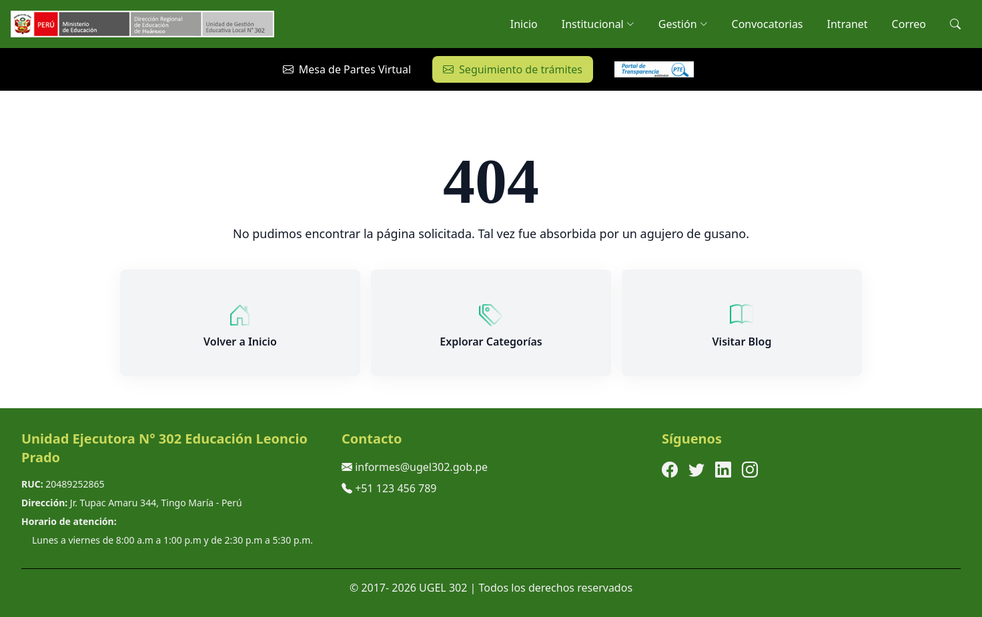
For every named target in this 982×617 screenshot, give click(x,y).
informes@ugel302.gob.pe (421, 467)
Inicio (524, 24)
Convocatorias (767, 24)
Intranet (847, 24)
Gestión (683, 24)
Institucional (598, 24)
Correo (909, 24)
